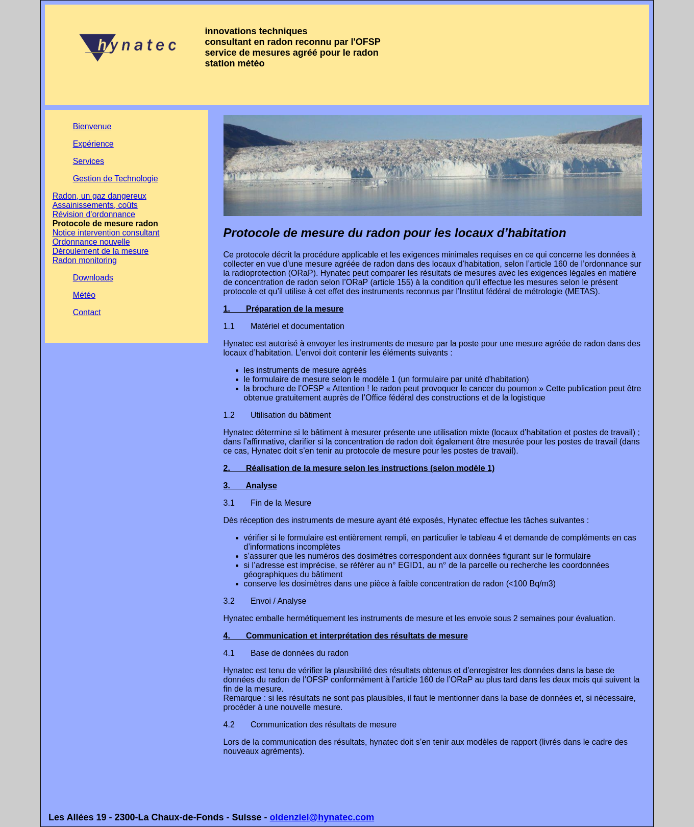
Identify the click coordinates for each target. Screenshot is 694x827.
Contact (87, 312)
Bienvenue (92, 126)
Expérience (93, 143)
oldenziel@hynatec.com (322, 817)
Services (88, 161)
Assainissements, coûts (95, 205)
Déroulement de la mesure (101, 251)
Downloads (93, 277)
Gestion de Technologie (115, 178)
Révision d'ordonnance (94, 214)
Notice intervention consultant (106, 232)
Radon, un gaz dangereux (99, 196)
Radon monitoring (85, 260)
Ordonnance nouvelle (91, 242)
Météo (84, 295)
